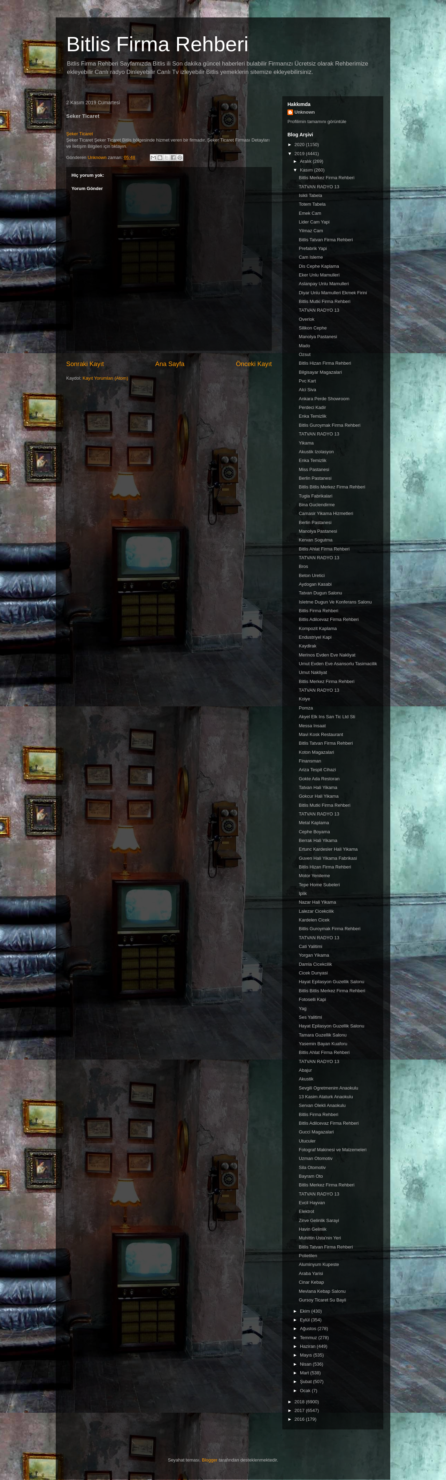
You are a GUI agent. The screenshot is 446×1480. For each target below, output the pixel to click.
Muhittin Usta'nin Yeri (320, 1237)
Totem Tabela (312, 204)
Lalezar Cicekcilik (316, 911)
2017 (300, 1410)
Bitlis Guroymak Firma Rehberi (329, 425)
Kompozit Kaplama (318, 628)
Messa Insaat (312, 725)
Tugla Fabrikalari (315, 496)
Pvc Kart (307, 381)
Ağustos (309, 1328)
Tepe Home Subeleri (319, 884)
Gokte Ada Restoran (319, 778)
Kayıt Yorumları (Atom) (105, 378)
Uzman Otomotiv (315, 1158)
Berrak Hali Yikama (318, 840)
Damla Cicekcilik (315, 964)
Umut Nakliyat (313, 672)
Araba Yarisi (311, 1273)
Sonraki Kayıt (85, 363)
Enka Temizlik (312, 416)
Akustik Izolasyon (316, 451)
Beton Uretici (311, 575)
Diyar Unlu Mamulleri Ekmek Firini (333, 292)
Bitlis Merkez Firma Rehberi (326, 177)
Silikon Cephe (312, 328)
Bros (303, 566)
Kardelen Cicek (314, 920)
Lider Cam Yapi (314, 222)
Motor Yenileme (314, 875)
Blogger (209, 1460)
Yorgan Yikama (314, 955)
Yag (302, 1008)
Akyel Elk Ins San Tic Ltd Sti (327, 716)
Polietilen (308, 1255)
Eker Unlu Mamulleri (319, 275)
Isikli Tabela (310, 195)
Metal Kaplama (314, 822)
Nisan (306, 1364)
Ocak (306, 1390)
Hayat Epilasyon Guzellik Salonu (331, 981)
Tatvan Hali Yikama (318, 787)
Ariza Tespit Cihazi (317, 769)
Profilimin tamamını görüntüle (316, 121)
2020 (300, 144)
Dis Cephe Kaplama (319, 266)
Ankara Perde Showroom (324, 398)
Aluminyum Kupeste (319, 1264)
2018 (300, 1401)
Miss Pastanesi (314, 469)
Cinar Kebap (311, 1282)
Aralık (306, 161)
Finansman (310, 761)
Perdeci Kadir (312, 407)
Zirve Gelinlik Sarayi (319, 1220)
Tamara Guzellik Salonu (322, 1035)
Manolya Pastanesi (318, 336)
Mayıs (306, 1355)
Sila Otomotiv (312, 1167)
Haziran (308, 1346)
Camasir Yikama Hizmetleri (326, 513)
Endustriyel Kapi (315, 637)
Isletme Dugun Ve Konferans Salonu (335, 602)
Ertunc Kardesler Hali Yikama (328, 849)
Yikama (306, 443)
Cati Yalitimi (310, 946)
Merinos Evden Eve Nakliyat (327, 655)
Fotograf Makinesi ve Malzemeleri (332, 1149)
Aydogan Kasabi (315, 584)
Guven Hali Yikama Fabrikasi (328, 858)
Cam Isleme (311, 257)
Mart (305, 1372)
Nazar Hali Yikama (317, 902)
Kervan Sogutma (315, 539)
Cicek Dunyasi (313, 973)
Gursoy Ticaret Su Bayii (322, 1300)
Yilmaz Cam (311, 230)
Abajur (305, 1070)
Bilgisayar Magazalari (320, 372)
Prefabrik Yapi (312, 248)
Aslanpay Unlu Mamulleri (324, 283)
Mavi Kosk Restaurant (321, 734)
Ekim (306, 1311)
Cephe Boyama (314, 831)
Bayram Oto (311, 1176)
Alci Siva (307, 389)
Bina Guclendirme (316, 504)
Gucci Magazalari (316, 1131)
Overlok (306, 319)
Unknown (304, 112)
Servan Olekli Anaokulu (322, 1105)
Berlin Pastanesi (315, 478)
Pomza (306, 708)
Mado (304, 345)
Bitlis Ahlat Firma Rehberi (324, 549)
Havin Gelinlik (312, 1229)
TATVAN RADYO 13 (319, 186)
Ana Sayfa (170, 363)
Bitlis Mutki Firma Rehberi (324, 301)
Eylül (305, 1319)
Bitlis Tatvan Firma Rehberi (326, 239)
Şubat (306, 1381)
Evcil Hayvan (312, 1202)
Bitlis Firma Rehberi (157, 44)
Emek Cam (310, 213)
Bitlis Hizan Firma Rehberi (325, 363)
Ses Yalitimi (310, 1017)
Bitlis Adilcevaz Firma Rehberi (329, 619)
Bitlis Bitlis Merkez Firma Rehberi (332, 486)
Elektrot (306, 1211)
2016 (300, 1419)
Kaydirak (307, 645)
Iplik (303, 893)
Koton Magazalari (316, 752)
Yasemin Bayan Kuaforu (323, 1043)
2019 (300, 153)
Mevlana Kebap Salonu (322, 1291)
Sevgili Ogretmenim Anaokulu (328, 1088)
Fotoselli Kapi (312, 999)
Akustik (306, 1078)
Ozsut (304, 354)
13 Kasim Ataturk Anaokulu (326, 1096)
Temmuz (309, 1337)
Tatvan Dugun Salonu (320, 592)
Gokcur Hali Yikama (318, 796)
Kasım (307, 170)
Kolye (304, 698)
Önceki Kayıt (254, 363)
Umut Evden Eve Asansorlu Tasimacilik (338, 663)
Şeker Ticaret (79, 133)
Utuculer (307, 1141)
